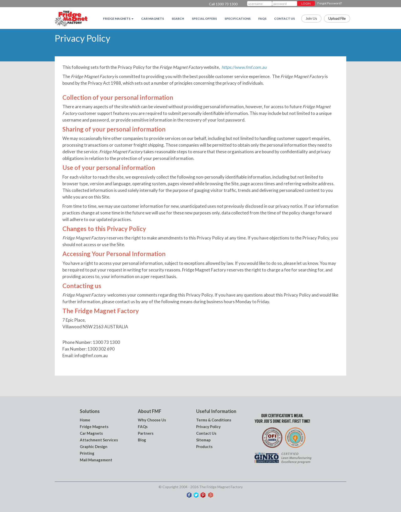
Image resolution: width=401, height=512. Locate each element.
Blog (142, 440)
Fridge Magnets (94, 426)
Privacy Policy (208, 426)
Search (178, 18)
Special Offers (204, 18)
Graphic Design (93, 446)
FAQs (262, 18)
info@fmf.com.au (91, 355)
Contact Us (284, 18)
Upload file (337, 18)
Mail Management (96, 459)
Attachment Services (99, 440)
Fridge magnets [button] (118, 18)
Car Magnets (152, 18)
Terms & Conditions (213, 420)
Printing (87, 453)
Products (204, 446)
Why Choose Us (152, 420)
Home (85, 420)
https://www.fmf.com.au (243, 67)
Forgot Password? (329, 3)
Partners (145, 433)
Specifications (238, 18)
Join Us (311, 18)
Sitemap (203, 440)
